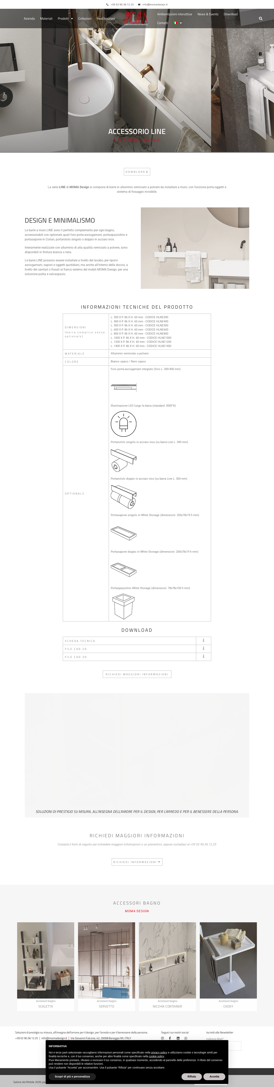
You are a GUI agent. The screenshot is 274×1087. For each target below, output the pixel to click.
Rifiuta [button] (192, 1076)
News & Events (208, 14)
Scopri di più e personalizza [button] (72, 1076)
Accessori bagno (137, 140)
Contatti (162, 23)
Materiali (46, 18)
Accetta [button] (214, 1076)
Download (231, 14)
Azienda (29, 18)
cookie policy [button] (156, 1056)
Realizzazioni (106, 18)
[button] (260, 19)
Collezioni (85, 18)
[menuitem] (178, 23)
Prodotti (65, 18)
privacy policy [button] (159, 1052)
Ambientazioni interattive (174, 14)
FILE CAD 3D (76, 657)
